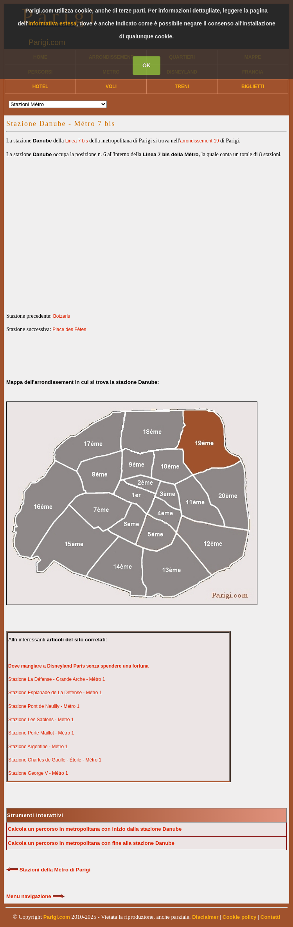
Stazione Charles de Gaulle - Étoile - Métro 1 (54, 760)
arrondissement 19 (199, 141)
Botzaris (61, 316)
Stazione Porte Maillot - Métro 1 (41, 733)
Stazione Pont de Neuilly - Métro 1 (43, 706)
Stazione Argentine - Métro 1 (38, 746)
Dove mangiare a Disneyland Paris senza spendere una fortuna (78, 666)
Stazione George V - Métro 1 (38, 773)
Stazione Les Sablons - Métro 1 (41, 719)
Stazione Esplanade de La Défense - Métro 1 (55, 692)
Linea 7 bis (76, 141)
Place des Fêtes (69, 329)
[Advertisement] (146, 228)
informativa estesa (53, 23)
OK (146, 65)
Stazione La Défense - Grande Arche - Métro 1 (56, 679)
